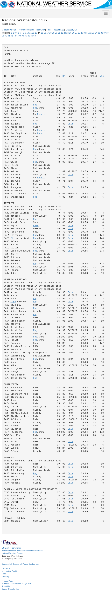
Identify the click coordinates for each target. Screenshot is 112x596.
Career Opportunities (10, 589)
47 (26, 36)
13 (36, 33)
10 (27, 33)
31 (87, 33)
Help (4, 574)
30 (84, 33)
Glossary (5, 576)
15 (42, 33)
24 (67, 33)
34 (96, 33)
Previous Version (26, 30)
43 (14, 36)
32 (90, 33)
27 (76, 33)
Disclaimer (6, 568)
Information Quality (10, 571)
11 (30, 33)
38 (107, 33)
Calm (70, 124)
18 (50, 33)
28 (79, 33)
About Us (6, 586)
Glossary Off (71, 30)
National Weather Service (12, 553)
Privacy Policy (7, 581)
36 (102, 33)
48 (29, 36)
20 (56, 33)
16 (45, 33)
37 (104, 33)
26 (73, 33)
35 (99, 33)
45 (20, 36)
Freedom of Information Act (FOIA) (16, 583)
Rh (63, 76)
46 (23, 36)
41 (9, 36)
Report (41, 114)
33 (93, 33)
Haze (35, 225)
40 (6, 36)
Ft (12, 238)
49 (32, 36)
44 (17, 36)
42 (12, 36)
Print (49, 30)
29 (82, 33)
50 (34, 36)
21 (59, 33)
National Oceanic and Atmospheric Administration (22, 551)
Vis (102, 76)
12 (33, 33)
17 (47, 33)
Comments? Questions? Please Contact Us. (20, 564)
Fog (35, 105)
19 (53, 33)
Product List (58, 30)
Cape (13, 301)
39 (3, 36)
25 (70, 33)
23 (65, 33)
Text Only (40, 30)
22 (62, 33)
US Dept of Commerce (11, 548)
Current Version (9, 30)
